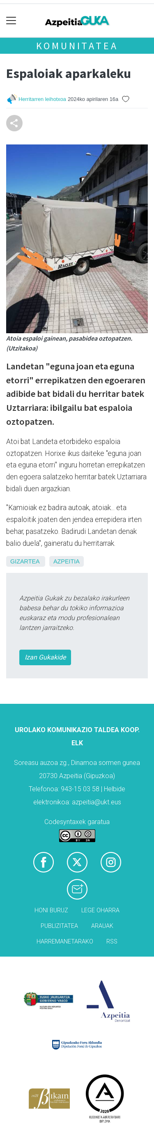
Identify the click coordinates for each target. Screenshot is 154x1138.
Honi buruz (51, 910)
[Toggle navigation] (11, 21)
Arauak (102, 926)
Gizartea (24, 561)
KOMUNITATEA (77, 45)
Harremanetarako (65, 941)
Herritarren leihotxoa (42, 99)
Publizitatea (59, 926)
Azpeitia (66, 561)
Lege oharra (100, 910)
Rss (111, 941)
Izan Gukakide (45, 657)
